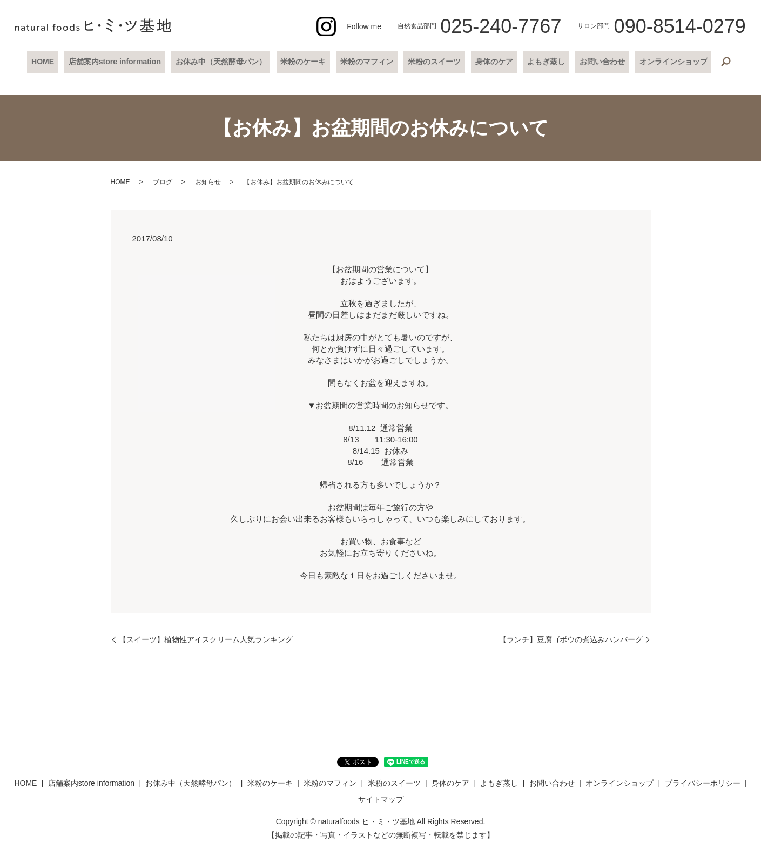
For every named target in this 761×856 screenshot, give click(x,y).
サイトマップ (380, 797)
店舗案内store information (123, 60)
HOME (53, 60)
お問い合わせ (594, 60)
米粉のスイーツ (433, 60)
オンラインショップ (663, 60)
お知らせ (208, 181)
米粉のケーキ (306, 60)
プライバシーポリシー (702, 782)
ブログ (162, 181)
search (714, 61)
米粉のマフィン (367, 60)
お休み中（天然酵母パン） (226, 60)
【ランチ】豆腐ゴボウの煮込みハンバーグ (571, 637)
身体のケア (490, 60)
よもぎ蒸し (540, 60)
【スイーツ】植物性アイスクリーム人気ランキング (206, 637)
